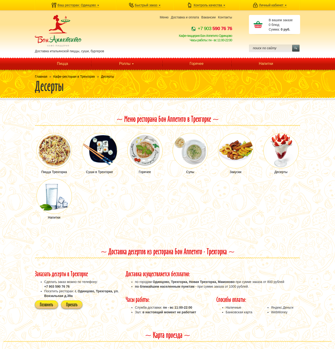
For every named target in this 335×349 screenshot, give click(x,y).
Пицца (62, 64)
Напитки (266, 64)
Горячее (197, 64)
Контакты (225, 17)
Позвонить (46, 304)
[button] (75, 5)
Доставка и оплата (185, 17)
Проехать (71, 304)
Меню (164, 17)
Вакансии (208, 17)
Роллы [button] (126, 64)
